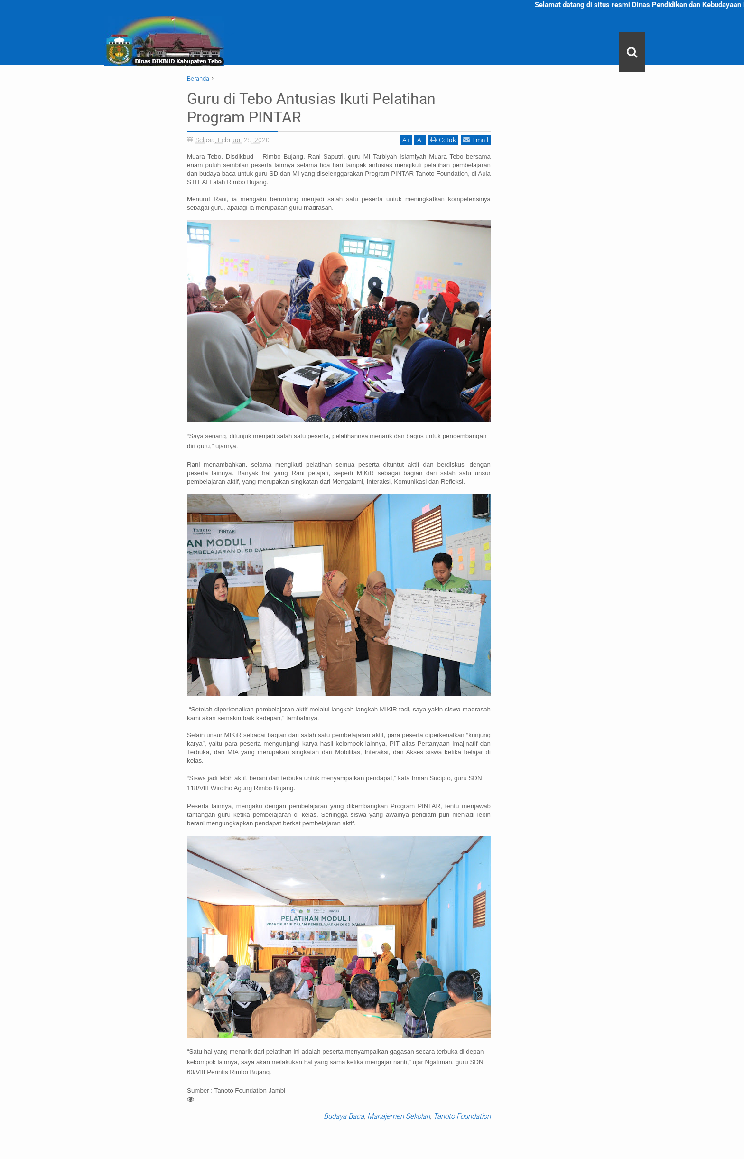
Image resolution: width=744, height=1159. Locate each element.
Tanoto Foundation (462, 1116)
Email (475, 139)
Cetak (443, 139)
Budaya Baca (344, 1116)
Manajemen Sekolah (398, 1116)
